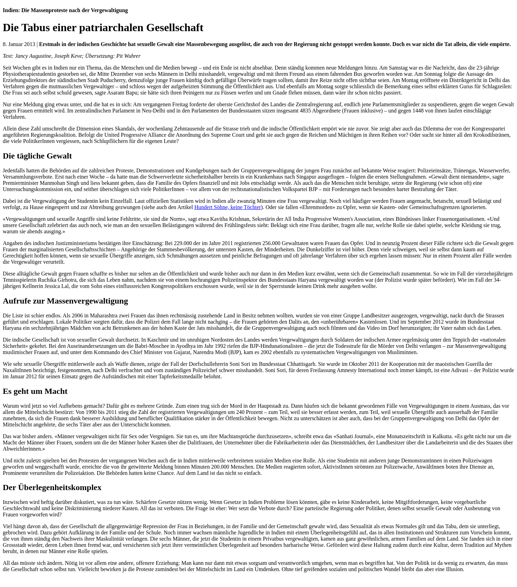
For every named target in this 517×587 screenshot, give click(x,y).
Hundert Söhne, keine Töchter (227, 207)
